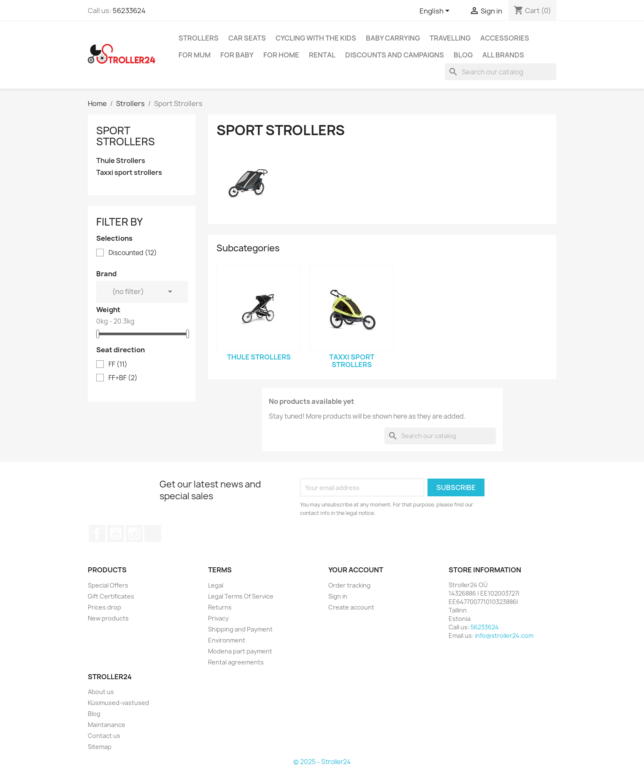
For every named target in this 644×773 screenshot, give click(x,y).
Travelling (450, 38)
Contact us (104, 736)
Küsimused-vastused (118, 703)
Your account (355, 569)
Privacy (218, 618)
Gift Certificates (111, 596)
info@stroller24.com (504, 635)
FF (117, 364)
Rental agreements (236, 662)
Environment (226, 640)
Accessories (504, 38)
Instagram (134, 533)
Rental (322, 55)
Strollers (199, 38)
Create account (351, 607)
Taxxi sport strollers (129, 172)
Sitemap (99, 747)
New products (108, 618)
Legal (215, 585)
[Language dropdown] (435, 11)
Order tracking (349, 585)
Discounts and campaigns (394, 55)
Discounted (132, 253)
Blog (463, 55)
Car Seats (247, 38)
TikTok (152, 533)
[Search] (500, 71)
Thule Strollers (120, 160)
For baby (237, 55)
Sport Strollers (125, 136)
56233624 (129, 10)
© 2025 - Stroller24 (322, 761)
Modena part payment (240, 651)
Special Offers (108, 585)
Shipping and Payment (240, 629)
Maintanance (106, 725)
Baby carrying (393, 38)
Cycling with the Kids (316, 38)
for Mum (195, 55)
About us (101, 692)
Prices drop (104, 607)
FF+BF (123, 378)
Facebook (97, 533)
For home (281, 55)
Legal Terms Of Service (240, 596)
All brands (503, 55)
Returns (220, 607)
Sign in (337, 596)
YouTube (115, 533)
